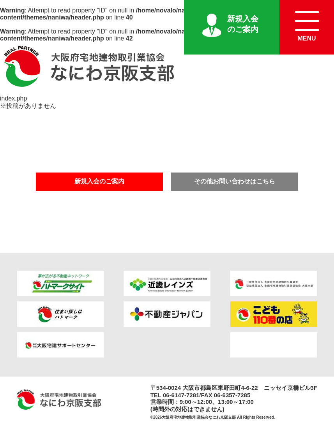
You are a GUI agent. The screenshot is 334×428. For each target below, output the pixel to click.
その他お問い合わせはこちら (234, 181)
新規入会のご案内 (242, 23)
